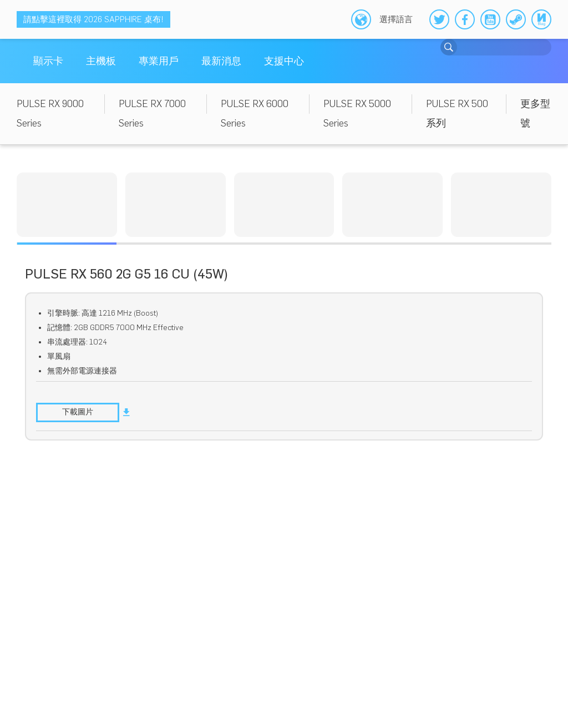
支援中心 (284, 61)
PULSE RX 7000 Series (152, 113)
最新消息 (221, 61)
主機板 (101, 61)
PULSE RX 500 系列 (457, 113)
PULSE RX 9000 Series (50, 113)
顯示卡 (48, 61)
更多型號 (535, 113)
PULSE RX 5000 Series (357, 113)
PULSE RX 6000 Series (254, 113)
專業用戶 (159, 61)
